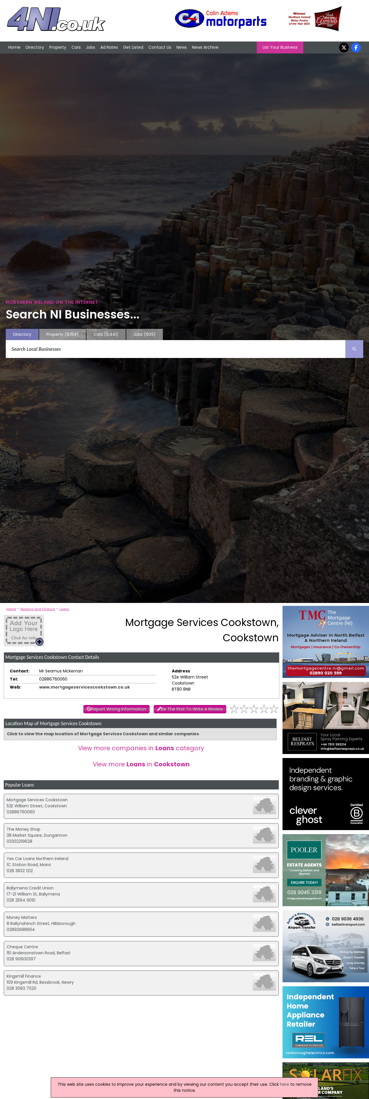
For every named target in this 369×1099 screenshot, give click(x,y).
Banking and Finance (37, 609)
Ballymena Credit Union (30, 888)
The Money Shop (23, 829)
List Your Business (280, 47)
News (181, 47)
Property (57, 47)
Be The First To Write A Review (192, 709)
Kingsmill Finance (24, 976)
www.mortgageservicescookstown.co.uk (84, 687)
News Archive (205, 47)
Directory (35, 47)
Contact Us (159, 47)
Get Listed (133, 47)
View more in (141, 764)
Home (14, 47)
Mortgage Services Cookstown (37, 800)
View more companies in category (141, 748)
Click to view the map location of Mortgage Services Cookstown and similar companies (103, 734)
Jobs (90, 47)
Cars (76, 47)
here (284, 1084)
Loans (64, 609)
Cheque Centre (22, 947)
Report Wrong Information (118, 709)
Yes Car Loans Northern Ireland (37, 859)
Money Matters (22, 917)
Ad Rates (109, 47)
